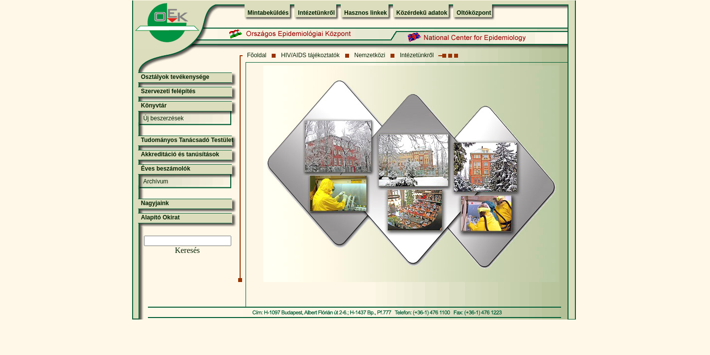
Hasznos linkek (365, 12)
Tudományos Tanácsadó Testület (187, 140)
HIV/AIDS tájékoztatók (310, 55)
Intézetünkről (316, 12)
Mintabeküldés (268, 12)
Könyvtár (154, 105)
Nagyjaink (155, 203)
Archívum (155, 181)
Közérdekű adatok (421, 12)
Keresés (187, 250)
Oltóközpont (474, 12)
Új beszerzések (163, 118)
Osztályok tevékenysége (175, 76)
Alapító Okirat (160, 217)
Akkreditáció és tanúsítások (180, 154)
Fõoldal (256, 55)
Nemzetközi (370, 55)
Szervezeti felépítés (168, 91)
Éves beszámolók (165, 168)
